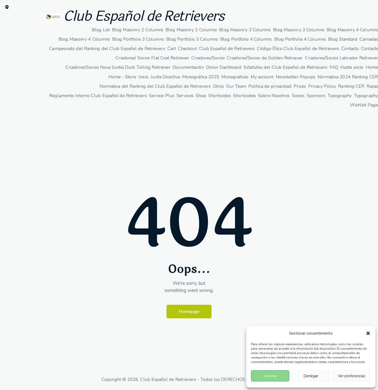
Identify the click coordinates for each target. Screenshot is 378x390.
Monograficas (234, 77)
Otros (218, 86)
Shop (201, 96)
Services (185, 96)
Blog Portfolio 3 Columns (138, 39)
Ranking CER (351, 86)
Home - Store (122, 77)
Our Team (236, 86)
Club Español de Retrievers (144, 16)
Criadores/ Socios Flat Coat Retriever (152, 58)
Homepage (189, 311)
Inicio (143, 77)
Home (372, 67)
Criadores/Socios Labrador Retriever (341, 58)
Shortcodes (219, 96)
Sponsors (316, 96)
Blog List (101, 30)
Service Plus (161, 96)
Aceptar (270, 375)
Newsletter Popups (296, 77)
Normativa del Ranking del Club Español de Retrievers (155, 86)
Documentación (188, 67)
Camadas (369, 39)
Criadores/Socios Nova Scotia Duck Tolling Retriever (117, 67)
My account (262, 77)
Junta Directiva (165, 77)
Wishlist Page (364, 105)
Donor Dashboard (224, 67)
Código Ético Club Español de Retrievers (298, 48)
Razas (372, 86)
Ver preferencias (351, 375)
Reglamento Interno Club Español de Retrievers (98, 96)
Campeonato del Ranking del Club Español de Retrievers (107, 48)
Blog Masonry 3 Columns (245, 30)
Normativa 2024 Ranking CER (348, 77)
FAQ (334, 67)
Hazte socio (351, 67)
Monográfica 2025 (200, 77)
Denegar (310, 375)
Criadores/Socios (208, 58)
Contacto (350, 48)
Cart (171, 48)
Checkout (187, 48)
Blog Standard (342, 39)
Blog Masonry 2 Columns (137, 30)
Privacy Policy (322, 86)
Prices (300, 86)
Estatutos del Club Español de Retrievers (285, 67)
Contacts (369, 48)
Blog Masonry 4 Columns (352, 30)
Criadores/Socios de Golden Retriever (265, 58)
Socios (298, 96)
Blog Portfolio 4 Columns (246, 39)
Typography (340, 96)
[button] (368, 333)
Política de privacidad (269, 86)
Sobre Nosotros (273, 96)
